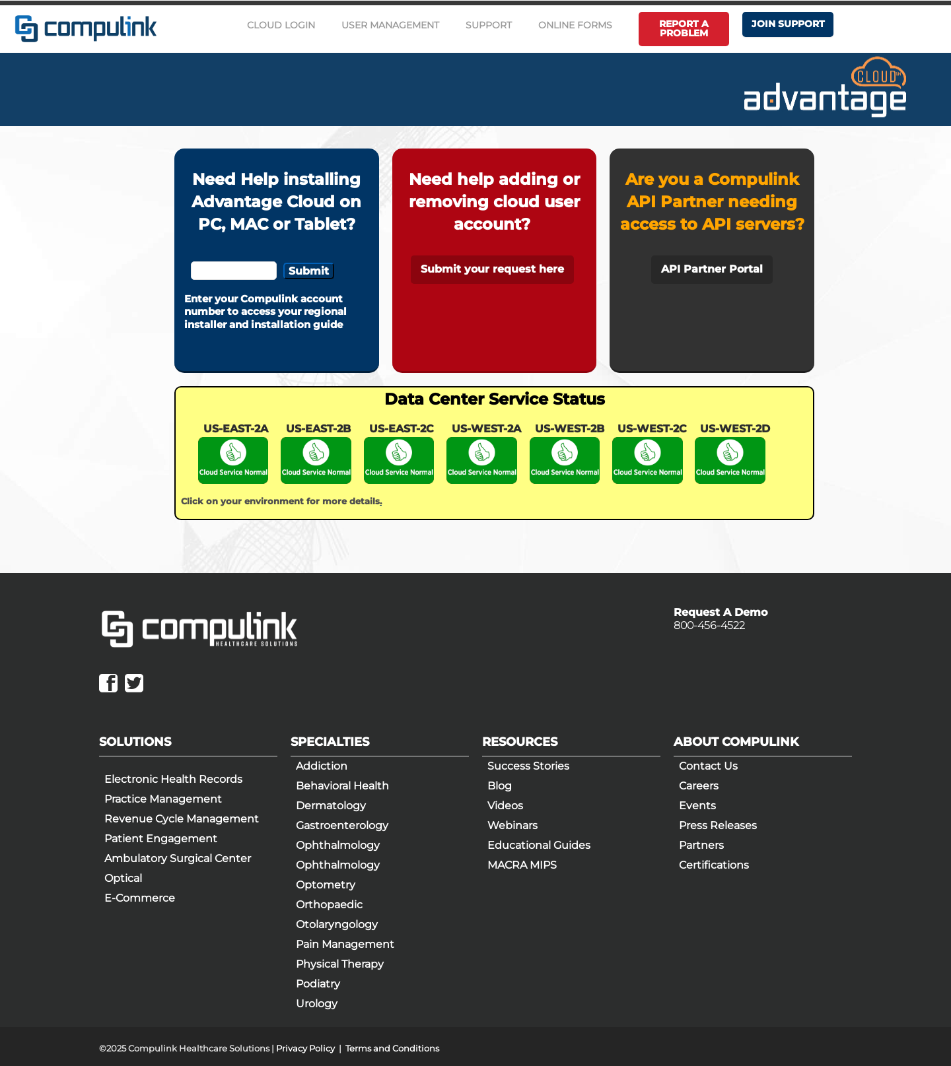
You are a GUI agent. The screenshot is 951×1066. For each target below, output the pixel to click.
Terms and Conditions (392, 1048)
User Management (390, 25)
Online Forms (575, 25)
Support (489, 25)
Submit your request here (492, 269)
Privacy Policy (305, 1048)
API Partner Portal (712, 269)
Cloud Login (281, 25)
